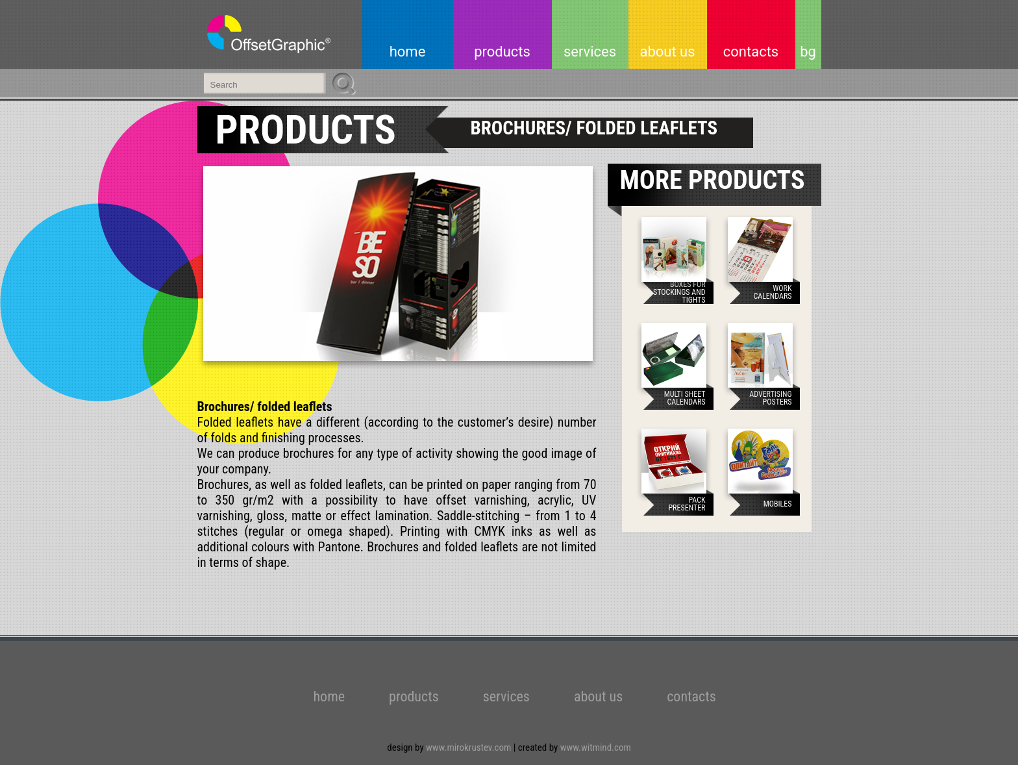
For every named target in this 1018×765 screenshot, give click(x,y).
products (502, 52)
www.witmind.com (595, 747)
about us (667, 52)
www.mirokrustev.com (470, 747)
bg (808, 52)
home (408, 52)
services (590, 52)
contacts (750, 52)
